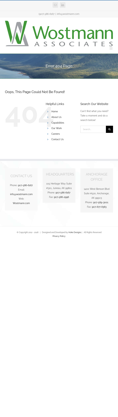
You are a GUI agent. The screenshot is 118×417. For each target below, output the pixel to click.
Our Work (56, 128)
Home (54, 111)
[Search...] (93, 129)
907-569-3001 (100, 202)
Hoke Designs (74, 232)
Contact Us (57, 139)
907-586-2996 (61, 197)
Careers (55, 134)
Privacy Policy (59, 236)
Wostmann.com (21, 203)
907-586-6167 (25, 185)
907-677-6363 (99, 207)
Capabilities (57, 122)
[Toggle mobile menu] (111, 48)
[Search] (109, 129)
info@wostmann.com (68, 14)
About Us (56, 117)
